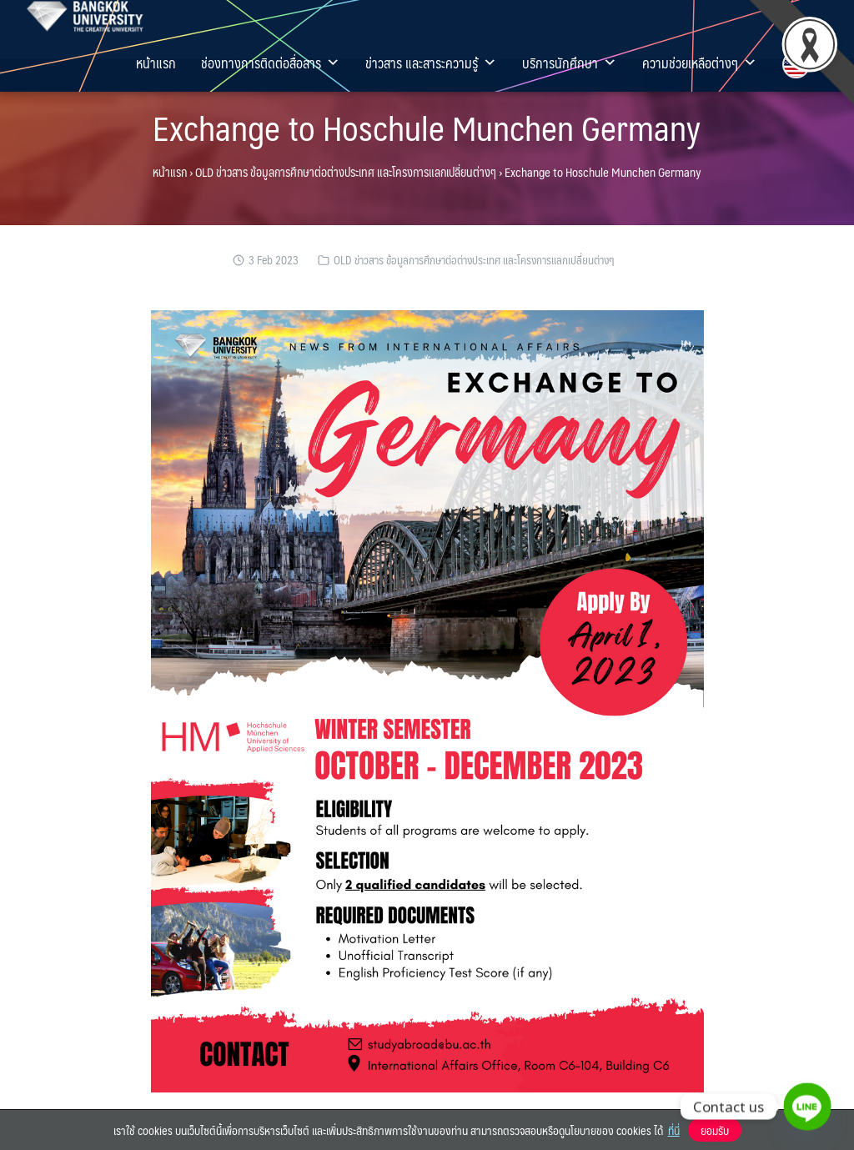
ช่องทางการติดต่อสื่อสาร (270, 62)
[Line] (807, 1106)
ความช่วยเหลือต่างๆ (699, 62)
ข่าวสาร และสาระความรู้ (431, 62)
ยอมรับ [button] (715, 1130)
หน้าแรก (156, 62)
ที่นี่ (674, 1130)
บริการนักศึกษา (569, 62)
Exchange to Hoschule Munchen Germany (427, 127)
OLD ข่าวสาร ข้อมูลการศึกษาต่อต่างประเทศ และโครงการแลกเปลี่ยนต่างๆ (345, 172)
